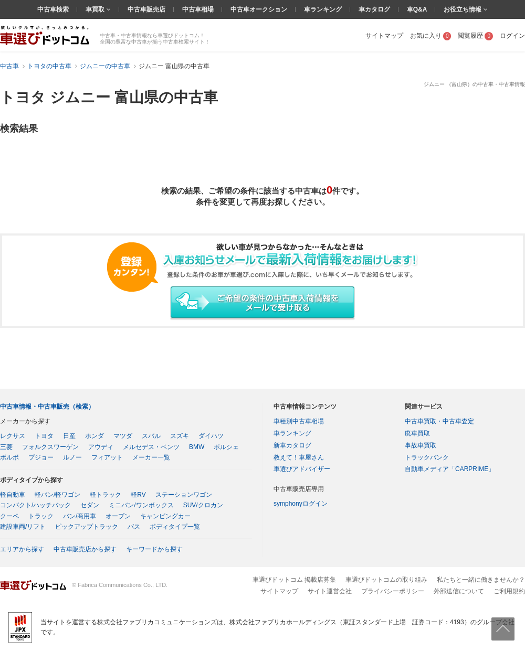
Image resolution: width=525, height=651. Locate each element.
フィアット (107, 457)
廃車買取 (417, 433)
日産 (69, 436)
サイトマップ (384, 35)
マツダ (122, 436)
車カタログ (374, 9)
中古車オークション (258, 9)
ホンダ (94, 436)
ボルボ (9, 457)
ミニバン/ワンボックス (141, 505)
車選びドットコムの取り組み (386, 579)
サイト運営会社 (330, 591)
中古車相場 (198, 9)
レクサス (12, 436)
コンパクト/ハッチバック (35, 505)
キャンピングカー (165, 516)
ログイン (512, 35)
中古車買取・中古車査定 (439, 421)
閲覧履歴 (475, 35)
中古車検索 (53, 9)
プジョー (41, 457)
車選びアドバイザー (302, 469)
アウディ (100, 447)
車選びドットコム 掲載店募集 (294, 579)
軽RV (138, 494)
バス (134, 526)
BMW (196, 447)
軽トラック (105, 494)
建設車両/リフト (23, 526)
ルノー (72, 457)
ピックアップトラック (86, 526)
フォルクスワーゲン (50, 447)
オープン (118, 516)
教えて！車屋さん (299, 457)
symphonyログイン (301, 503)
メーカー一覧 (151, 457)
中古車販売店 (146, 9)
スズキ (179, 436)
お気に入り (431, 35)
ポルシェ (226, 447)
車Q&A (417, 9)
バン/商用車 (79, 516)
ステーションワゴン (183, 494)
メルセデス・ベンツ (151, 447)
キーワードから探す (154, 549)
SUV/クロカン (203, 505)
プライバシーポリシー (392, 591)
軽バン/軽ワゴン (57, 494)
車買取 (96, 9)
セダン (89, 505)
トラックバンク (427, 457)
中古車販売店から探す (85, 549)
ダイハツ (211, 436)
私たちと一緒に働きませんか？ (481, 579)
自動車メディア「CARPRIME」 (450, 469)
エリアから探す (22, 549)
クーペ (9, 516)
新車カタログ (292, 445)
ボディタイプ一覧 (175, 526)
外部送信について (459, 591)
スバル (151, 436)
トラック (41, 516)
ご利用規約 (509, 591)
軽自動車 (12, 494)
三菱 (6, 447)
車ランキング (323, 9)
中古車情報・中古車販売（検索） (47, 406)
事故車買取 (420, 445)
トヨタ (44, 436)
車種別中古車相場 (299, 421)
